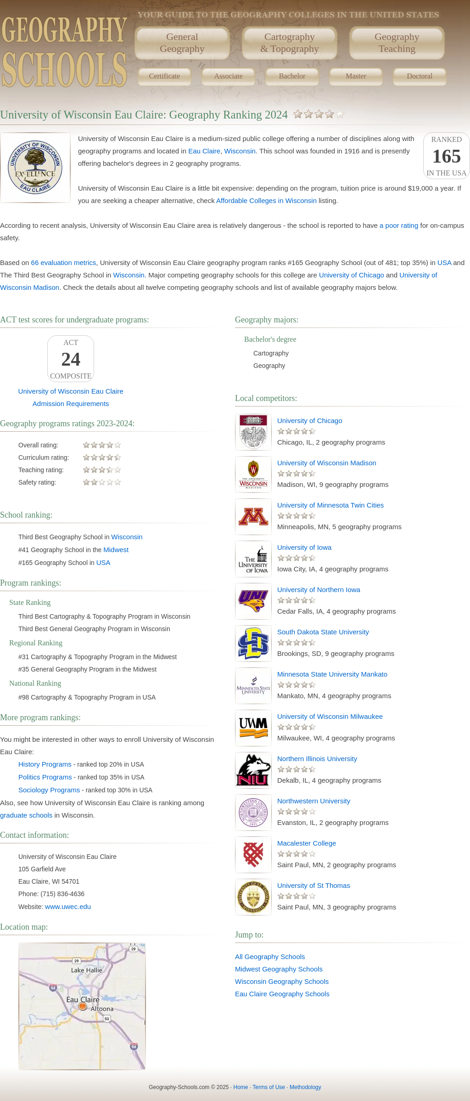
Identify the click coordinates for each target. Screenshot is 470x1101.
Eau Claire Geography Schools (282, 994)
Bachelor (292, 76)
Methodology (305, 1087)
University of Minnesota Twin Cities (330, 505)
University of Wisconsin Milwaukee (330, 716)
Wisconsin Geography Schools (282, 981)
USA (444, 262)
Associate (228, 76)
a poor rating (399, 225)
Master (356, 76)
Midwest (116, 549)
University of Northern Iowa (318, 589)
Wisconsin (240, 151)
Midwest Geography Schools (279, 969)
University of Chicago (351, 275)
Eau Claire (204, 151)
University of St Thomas (313, 885)
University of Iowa (304, 547)
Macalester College (306, 843)
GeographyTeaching (397, 42)
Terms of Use (268, 1087)
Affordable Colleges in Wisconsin (266, 200)
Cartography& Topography (289, 42)
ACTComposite (71, 359)
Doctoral (420, 76)
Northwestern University (313, 801)
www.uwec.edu (68, 906)
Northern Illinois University (317, 758)
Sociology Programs (49, 790)
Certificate (164, 76)
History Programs (45, 764)
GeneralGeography (182, 42)
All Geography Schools (270, 956)
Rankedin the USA (447, 156)
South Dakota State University (323, 632)
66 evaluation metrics (63, 262)
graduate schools (26, 815)
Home (241, 1087)
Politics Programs (45, 777)
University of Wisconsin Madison (326, 463)
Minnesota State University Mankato (332, 674)
